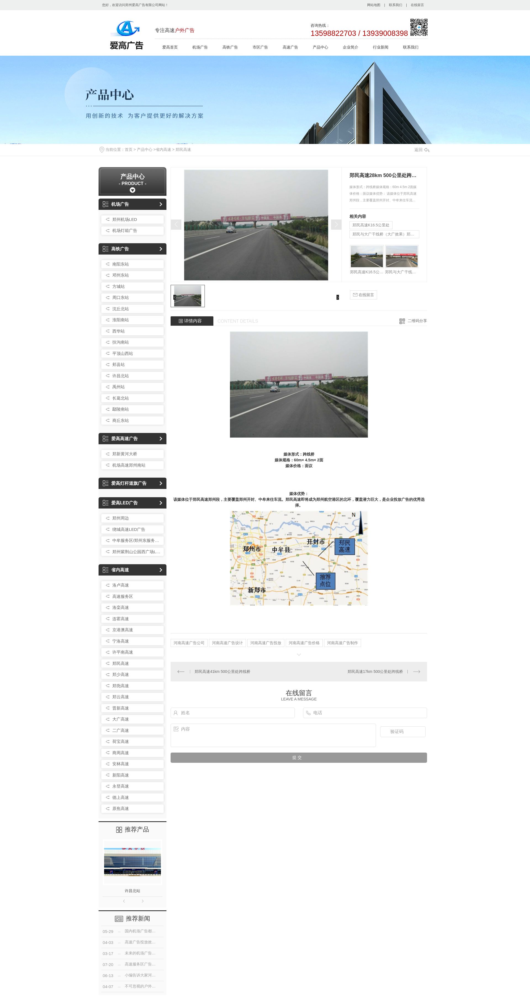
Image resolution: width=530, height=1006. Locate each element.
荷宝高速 (120, 741)
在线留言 (417, 5)
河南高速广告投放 (265, 643)
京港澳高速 (122, 629)
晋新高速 (120, 708)
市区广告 (260, 47)
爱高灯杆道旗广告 (125, 483)
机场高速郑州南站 (128, 465)
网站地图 (373, 5)
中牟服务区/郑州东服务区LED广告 (136, 540)
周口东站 (120, 297)
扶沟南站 (120, 342)
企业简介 (350, 47)
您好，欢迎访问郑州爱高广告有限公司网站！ (135, 5)
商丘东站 (120, 420)
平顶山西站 (122, 353)
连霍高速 (120, 618)
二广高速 (120, 730)
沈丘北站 (120, 308)
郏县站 (118, 364)
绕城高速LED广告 (128, 529)
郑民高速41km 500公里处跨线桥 (222, 671)
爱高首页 (170, 47)
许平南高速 (122, 652)
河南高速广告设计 (227, 643)
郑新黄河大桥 (124, 453)
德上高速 (120, 797)
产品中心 (320, 47)
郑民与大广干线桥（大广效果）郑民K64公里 (386, 234)
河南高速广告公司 (189, 643)
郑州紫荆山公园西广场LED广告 (136, 551)
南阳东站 (120, 264)
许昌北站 (120, 375)
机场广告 (200, 47)
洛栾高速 (120, 607)
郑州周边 (120, 518)
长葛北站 (120, 398)
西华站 (118, 331)
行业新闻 (380, 47)
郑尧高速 (120, 685)
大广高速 (120, 719)
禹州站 (118, 386)
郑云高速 (120, 696)
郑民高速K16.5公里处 (371, 225)
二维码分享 (417, 321)
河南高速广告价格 (304, 643)
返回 (421, 149)
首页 (128, 149)
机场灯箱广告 (124, 230)
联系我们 (395, 5)
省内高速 (163, 149)
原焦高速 (120, 808)
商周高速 (120, 752)
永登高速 (120, 786)
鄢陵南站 (120, 409)
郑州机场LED (124, 219)
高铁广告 (230, 47)
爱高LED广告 (120, 503)
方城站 (118, 286)
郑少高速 (120, 674)
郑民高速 (183, 149)
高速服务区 (122, 596)
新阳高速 (120, 775)
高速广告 (290, 47)
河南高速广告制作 (342, 643)
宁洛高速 (120, 641)
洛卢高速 (120, 585)
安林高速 (120, 763)
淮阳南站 (120, 319)
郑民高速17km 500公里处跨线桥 (375, 671)
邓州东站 (120, 275)
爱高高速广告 (120, 438)
